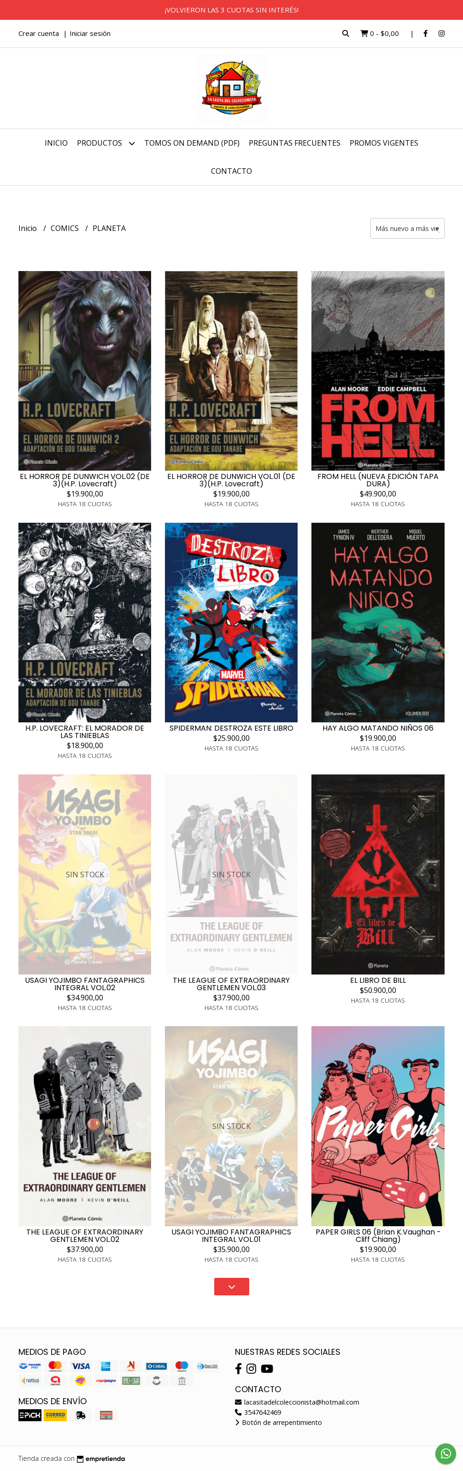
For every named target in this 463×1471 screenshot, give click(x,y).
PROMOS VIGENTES (384, 143)
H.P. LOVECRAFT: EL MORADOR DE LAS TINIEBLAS (84, 732)
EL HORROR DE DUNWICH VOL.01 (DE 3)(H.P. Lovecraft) (231, 480)
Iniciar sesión (90, 33)
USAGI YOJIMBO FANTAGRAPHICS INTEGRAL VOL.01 (231, 1236)
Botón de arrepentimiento (278, 1422)
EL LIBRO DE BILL (378, 980)
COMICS (66, 228)
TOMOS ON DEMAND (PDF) (192, 143)
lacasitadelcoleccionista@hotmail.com (297, 1402)
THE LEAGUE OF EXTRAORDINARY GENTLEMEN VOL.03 (231, 984)
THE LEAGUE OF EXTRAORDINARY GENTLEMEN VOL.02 (84, 1236)
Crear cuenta (38, 33)
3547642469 (258, 1412)
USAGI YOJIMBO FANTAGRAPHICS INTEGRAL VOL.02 (85, 984)
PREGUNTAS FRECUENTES (294, 143)
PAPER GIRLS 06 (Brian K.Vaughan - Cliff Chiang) (378, 1236)
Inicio (56, 143)
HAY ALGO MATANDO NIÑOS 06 (378, 728)
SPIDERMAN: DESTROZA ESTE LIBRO (231, 728)
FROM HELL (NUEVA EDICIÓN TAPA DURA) (378, 480)
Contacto (231, 171)
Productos (106, 143)
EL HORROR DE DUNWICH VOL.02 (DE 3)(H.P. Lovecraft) (85, 480)
